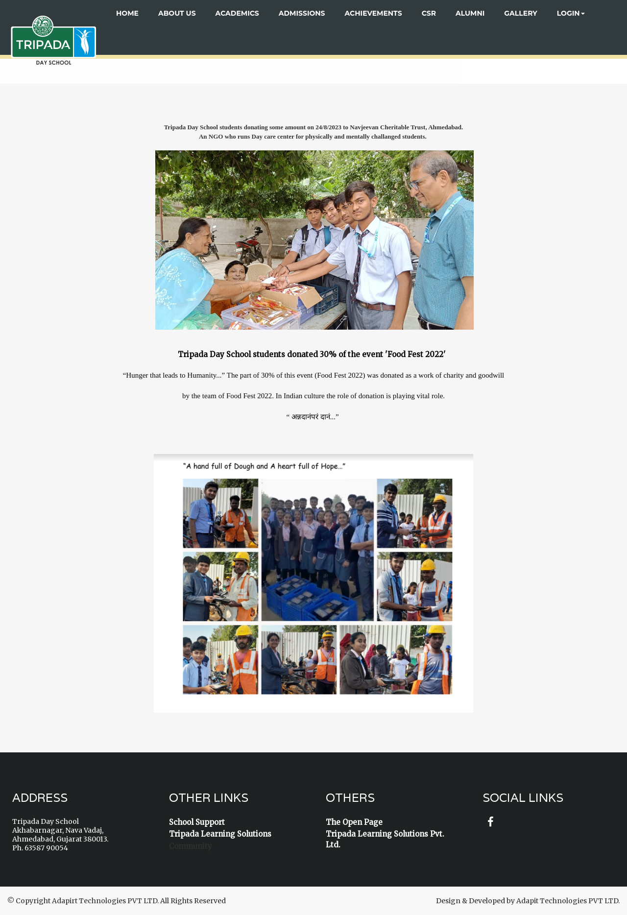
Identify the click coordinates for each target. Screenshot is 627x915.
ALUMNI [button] (470, 13)
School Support (197, 822)
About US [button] (177, 13)
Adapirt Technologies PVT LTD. (105, 900)
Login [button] (571, 13)
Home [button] (127, 13)
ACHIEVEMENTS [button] (373, 13)
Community (190, 846)
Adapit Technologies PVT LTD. (568, 900)
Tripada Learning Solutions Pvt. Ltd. (385, 839)
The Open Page (354, 822)
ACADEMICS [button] (237, 13)
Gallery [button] (520, 13)
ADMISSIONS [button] (302, 13)
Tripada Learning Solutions (220, 834)
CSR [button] (429, 13)
